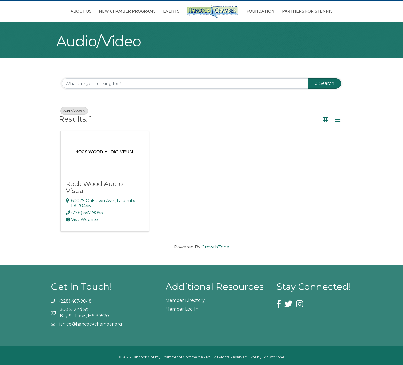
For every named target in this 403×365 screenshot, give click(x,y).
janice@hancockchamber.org (90, 324)
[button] (325, 120)
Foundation (261, 11)
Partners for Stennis (307, 11)
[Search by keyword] (185, 83)
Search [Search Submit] (324, 83)
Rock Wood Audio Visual (94, 187)
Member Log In (182, 309)
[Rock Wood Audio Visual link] (104, 152)
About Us (81, 11)
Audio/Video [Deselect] (74, 111)
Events (171, 11)
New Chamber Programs (127, 11)
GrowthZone (215, 247)
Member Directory (185, 300)
